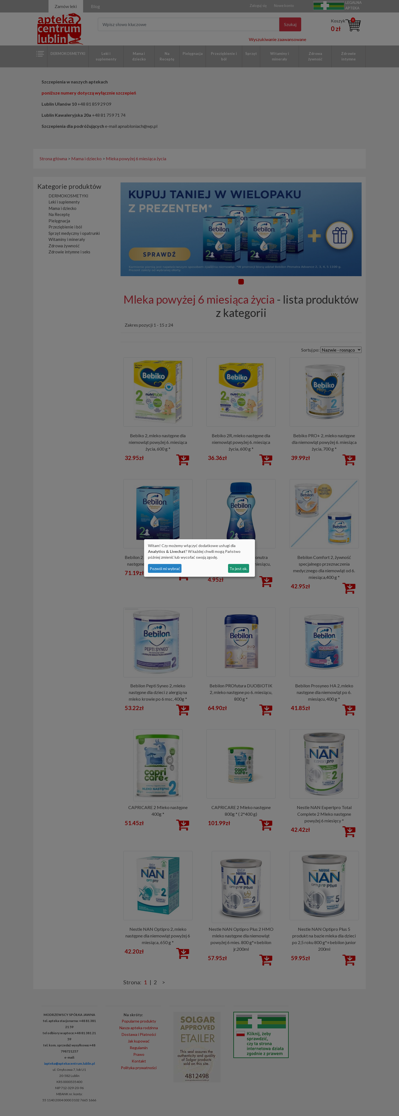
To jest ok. (238, 568)
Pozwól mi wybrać (165, 568)
